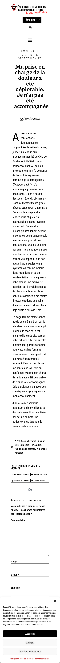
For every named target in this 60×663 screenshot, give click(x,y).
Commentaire (19, 520)
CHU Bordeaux (22, 445)
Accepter (30, 634)
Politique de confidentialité (38, 659)
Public (18, 448)
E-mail (15, 574)
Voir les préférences (30, 651)
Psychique (36, 445)
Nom (14, 561)
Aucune (41, 441)
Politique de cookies (18, 659)
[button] (55, 601)
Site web (15, 588)
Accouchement (28, 441)
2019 (17, 441)
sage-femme (28, 448)
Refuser (30, 642)
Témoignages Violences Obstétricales (30, 55)
